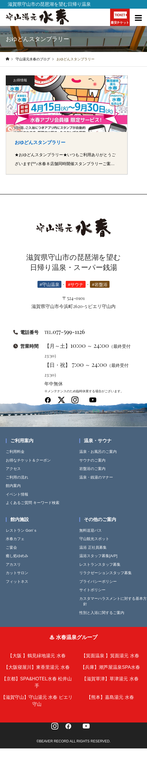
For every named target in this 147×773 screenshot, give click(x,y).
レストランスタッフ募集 (101, 564)
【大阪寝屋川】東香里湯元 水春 (36, 667)
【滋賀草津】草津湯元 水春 (110, 678)
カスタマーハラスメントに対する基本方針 (115, 601)
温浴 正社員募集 (95, 547)
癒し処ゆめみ (19, 556)
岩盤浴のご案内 (94, 468)
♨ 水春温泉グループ (73, 637)
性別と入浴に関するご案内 (103, 612)
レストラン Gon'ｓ (23, 530)
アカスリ (15, 564)
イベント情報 (19, 494)
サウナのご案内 (94, 460)
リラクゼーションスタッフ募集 (107, 573)
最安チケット (120, 18)
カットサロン (19, 573)
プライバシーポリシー (100, 581)
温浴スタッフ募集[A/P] (100, 556)
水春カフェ (17, 539)
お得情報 (20, 80)
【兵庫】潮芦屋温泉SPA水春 (110, 667)
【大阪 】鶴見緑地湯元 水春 (37, 655)
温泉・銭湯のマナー (98, 477)
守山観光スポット (96, 539)
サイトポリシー (94, 590)
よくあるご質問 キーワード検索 (34, 503)
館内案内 (15, 485)
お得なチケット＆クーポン (30, 460)
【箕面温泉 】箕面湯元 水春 (110, 655)
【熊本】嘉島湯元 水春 (110, 697)
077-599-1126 (64, 331)
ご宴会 (13, 547)
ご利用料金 (17, 451)
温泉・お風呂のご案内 (100, 451)
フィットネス (19, 581)
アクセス (15, 468)
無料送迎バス (92, 530)
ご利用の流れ (19, 477)
